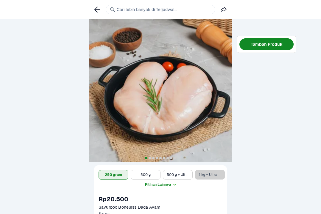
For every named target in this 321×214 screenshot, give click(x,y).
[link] (97, 9)
